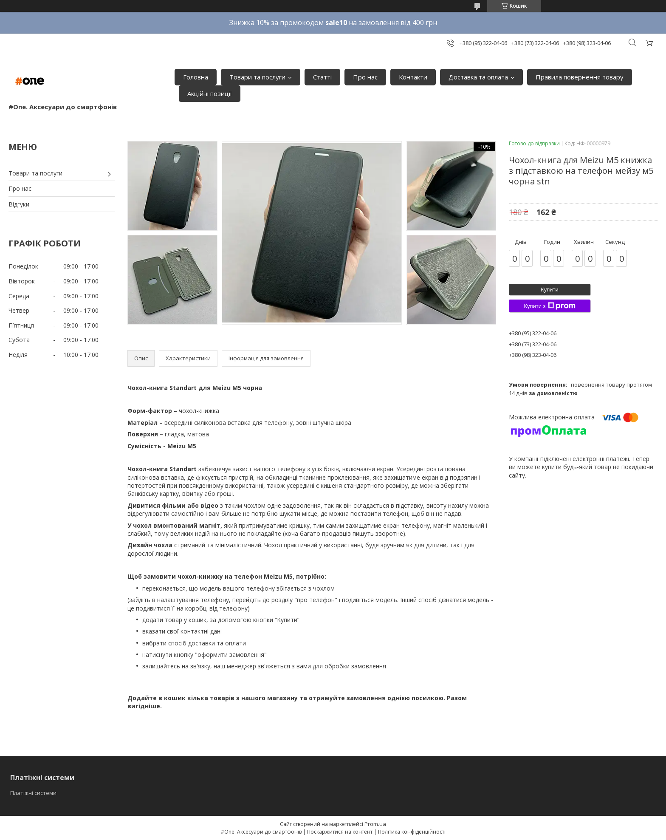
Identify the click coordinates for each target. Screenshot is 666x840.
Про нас (365, 77)
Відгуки (18, 204)
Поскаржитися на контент (340, 831)
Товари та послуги (257, 77)
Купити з (549, 306)
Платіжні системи (33, 793)
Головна (195, 77)
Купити (550, 289)
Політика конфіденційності (412, 831)
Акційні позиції (209, 93)
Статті (322, 77)
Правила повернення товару (580, 77)
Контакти (413, 77)
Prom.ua (375, 824)
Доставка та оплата (478, 77)
